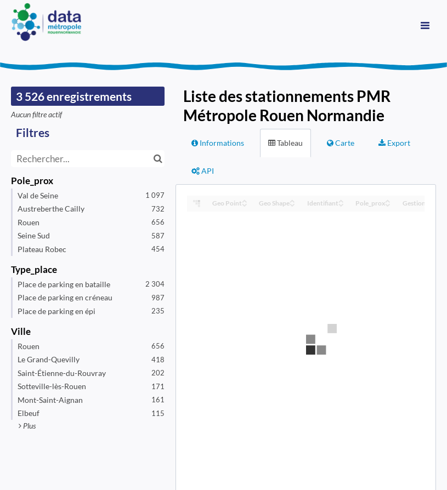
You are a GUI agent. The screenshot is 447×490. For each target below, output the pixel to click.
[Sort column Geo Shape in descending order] (292, 204)
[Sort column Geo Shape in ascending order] (292, 200)
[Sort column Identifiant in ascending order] (341, 200)
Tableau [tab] (285, 142)
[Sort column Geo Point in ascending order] (244, 200)
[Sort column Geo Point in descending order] (244, 204)
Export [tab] (394, 142)
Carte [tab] (340, 142)
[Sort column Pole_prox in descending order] (388, 204)
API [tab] (202, 170)
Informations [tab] (217, 142)
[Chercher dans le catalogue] (158, 158)
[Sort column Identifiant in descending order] (341, 204)
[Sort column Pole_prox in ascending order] (388, 200)
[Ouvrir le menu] (425, 24)
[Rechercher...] (88, 158)
